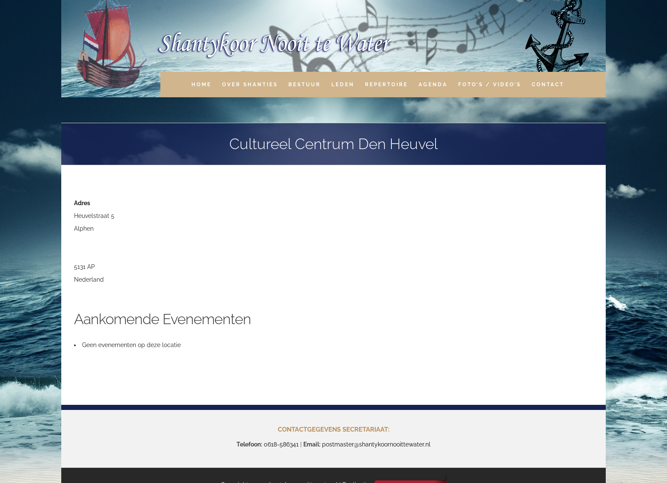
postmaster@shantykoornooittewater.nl (376, 444)
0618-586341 (281, 444)
